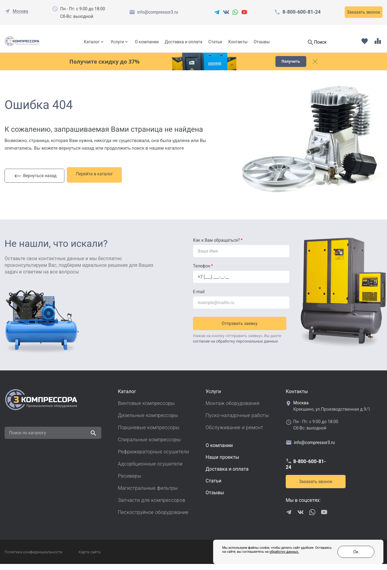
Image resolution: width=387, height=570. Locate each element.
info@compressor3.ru (157, 12)
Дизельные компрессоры (148, 421)
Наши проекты (222, 463)
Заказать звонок (363, 12)
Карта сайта (89, 558)
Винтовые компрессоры (146, 409)
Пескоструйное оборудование (153, 518)
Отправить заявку (241, 327)
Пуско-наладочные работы (237, 421)
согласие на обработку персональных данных (235, 345)
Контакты (238, 41)
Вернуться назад (36, 180)
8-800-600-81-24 (301, 12)
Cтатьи (213, 487)
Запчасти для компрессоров (151, 506)
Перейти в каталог (98, 179)
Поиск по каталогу (27, 438)
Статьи (215, 41)
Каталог (92, 41)
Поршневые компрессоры (149, 433)
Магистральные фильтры (148, 494)
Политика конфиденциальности (33, 558)
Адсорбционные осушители (150, 470)
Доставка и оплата (183, 41)
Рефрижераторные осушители (153, 458)
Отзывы (262, 41)
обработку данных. (269, 555)
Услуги (117, 41)
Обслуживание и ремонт (234, 433)
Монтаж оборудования (232, 409)
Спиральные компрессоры (149, 446)
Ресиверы (129, 482)
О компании (147, 41)
